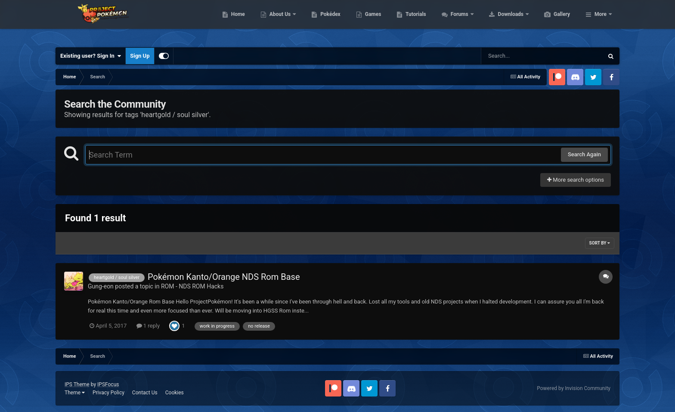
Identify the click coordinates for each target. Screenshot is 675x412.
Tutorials (456, 22)
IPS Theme (77, 384)
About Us (321, 22)
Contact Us (145, 393)
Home (278, 22)
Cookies (174, 393)
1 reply (148, 325)
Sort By (599, 243)
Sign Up (139, 56)
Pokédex (371, 22)
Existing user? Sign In (90, 56)
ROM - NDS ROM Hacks (192, 286)
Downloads (552, 22)
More (600, 22)
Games (414, 22)
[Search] (520, 56)
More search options (575, 180)
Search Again (584, 154)
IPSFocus (108, 384)
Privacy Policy (108, 393)
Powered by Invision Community (573, 388)
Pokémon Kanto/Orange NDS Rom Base (224, 277)
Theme (75, 393)
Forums (501, 22)
